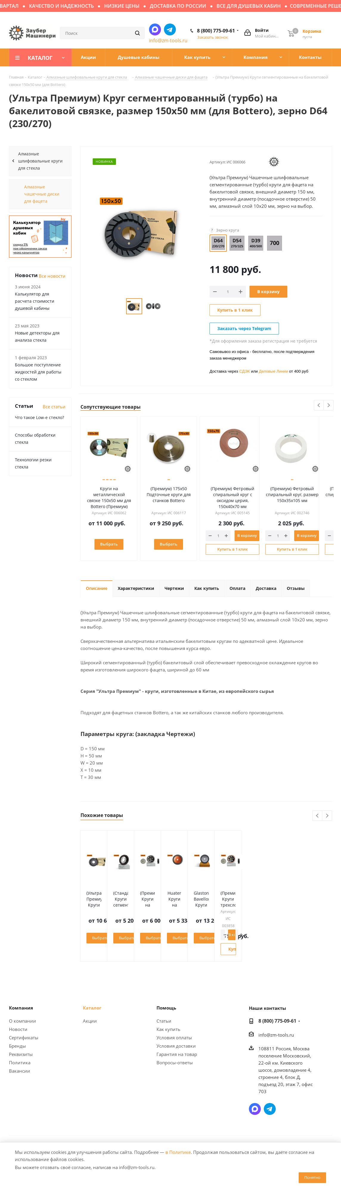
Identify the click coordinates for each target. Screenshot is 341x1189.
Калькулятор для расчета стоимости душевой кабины (34, 301)
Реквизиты (21, 1054)
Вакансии (19, 1071)
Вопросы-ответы (174, 1062)
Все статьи (54, 407)
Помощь (166, 1008)
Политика (19, 1062)
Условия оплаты (174, 1037)
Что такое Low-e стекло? (39, 417)
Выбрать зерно (122, 937)
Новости (18, 1029)
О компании (22, 1021)
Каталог (92, 1008)
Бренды (17, 1046)
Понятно (312, 1177)
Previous (319, 405)
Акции (90, 1021)
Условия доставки (176, 1046)
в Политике (178, 1152)
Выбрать (111, 544)
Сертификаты (23, 1037)
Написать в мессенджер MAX (155, 29)
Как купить (168, 1029)
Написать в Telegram (170, 29)
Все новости (52, 276)
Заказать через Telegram (244, 328)
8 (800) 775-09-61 (216, 30)
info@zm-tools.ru (168, 40)
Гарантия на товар (176, 1054)
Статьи (163, 1021)
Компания (21, 1008)
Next (329, 405)
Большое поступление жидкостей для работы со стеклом (38, 372)
